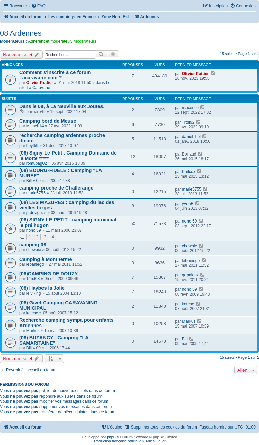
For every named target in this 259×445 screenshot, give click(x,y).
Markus (33, 330)
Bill (29, 180)
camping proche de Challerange (56, 188)
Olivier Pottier (39, 82)
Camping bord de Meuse (47, 121)
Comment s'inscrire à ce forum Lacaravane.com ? (55, 75)
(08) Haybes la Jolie (42, 288)
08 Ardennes (21, 33)
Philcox (188, 171)
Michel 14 (35, 126)
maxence (190, 107)
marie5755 (36, 193)
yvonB (188, 203)
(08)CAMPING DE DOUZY (48, 273)
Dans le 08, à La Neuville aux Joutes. (62, 106)
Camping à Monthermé (45, 259)
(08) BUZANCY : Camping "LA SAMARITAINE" (53, 340)
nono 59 (33, 230)
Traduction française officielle (117, 441)
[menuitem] (38, 6)
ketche (32, 313)
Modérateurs (85, 41)
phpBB (112, 437)
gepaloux (190, 275)
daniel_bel (191, 136)
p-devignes (36, 212)
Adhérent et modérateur (49, 41)
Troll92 (188, 122)
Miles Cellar (155, 441)
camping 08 (32, 244)
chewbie (33, 249)
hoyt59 (32, 145)
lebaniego (35, 264)
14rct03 (33, 278)
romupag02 (36, 163)
